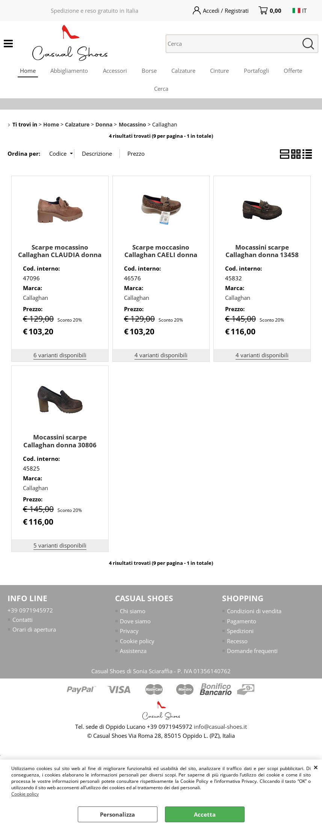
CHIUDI (315, 767)
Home (27, 71)
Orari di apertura (34, 631)
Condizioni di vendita (254, 612)
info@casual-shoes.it (220, 727)
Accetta (205, 814)
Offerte (294, 71)
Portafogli (257, 71)
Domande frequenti (252, 652)
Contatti (22, 620)
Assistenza (133, 652)
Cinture (220, 71)
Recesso (237, 642)
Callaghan (35, 299)
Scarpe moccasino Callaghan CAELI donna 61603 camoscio (160, 256)
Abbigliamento (69, 71)
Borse (149, 71)
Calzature (184, 71)
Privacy (129, 632)
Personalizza (117, 814)
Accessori (115, 71)
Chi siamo (132, 612)
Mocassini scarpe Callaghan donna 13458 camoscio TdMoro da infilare (262, 260)
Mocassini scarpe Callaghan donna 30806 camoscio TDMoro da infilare (60, 450)
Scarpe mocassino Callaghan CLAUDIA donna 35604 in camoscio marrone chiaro (59, 260)
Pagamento (241, 622)
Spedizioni (240, 632)
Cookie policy (25, 794)
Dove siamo (135, 622)
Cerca (161, 89)
